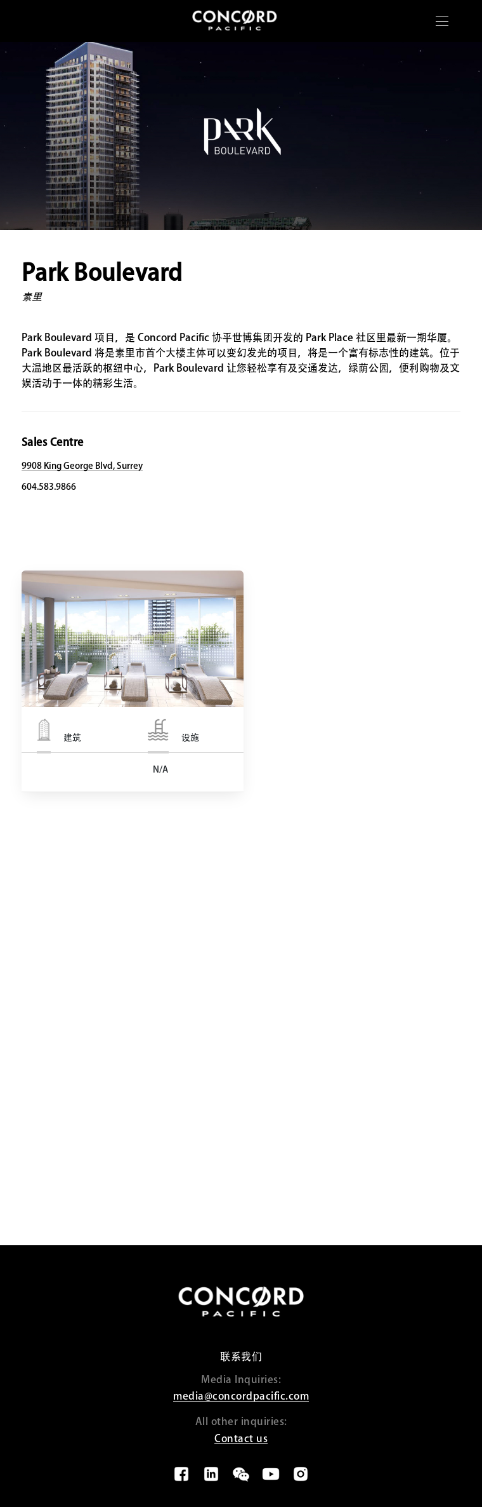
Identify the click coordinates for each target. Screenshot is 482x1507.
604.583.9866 (49, 486)
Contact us (241, 1438)
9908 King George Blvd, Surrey (82, 465)
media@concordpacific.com (241, 1396)
